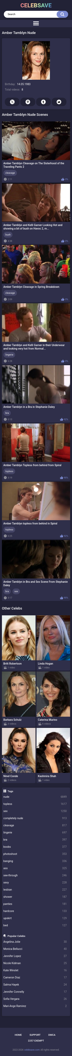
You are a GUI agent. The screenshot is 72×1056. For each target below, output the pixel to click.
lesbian (35, 889)
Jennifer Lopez (35, 956)
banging (35, 861)
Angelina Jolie (35, 941)
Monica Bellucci (35, 949)
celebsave (36, 5)
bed (35, 925)
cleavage (35, 825)
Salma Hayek (35, 984)
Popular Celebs (16, 935)
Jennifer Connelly (35, 991)
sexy (35, 882)
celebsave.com (32, 1049)
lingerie (35, 832)
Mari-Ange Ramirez (35, 1006)
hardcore (35, 911)
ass (35, 868)
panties (35, 904)
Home (18, 1034)
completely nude (35, 818)
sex (35, 811)
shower (35, 896)
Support (35, 1034)
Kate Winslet (35, 970)
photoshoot (35, 854)
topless (35, 804)
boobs (35, 847)
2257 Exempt (36, 1040)
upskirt (35, 918)
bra (35, 839)
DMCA (51, 1034)
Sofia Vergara (35, 999)
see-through (35, 875)
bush (8, 234)
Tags (10, 791)
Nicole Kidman (35, 963)
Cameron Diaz (35, 977)
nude (35, 797)
